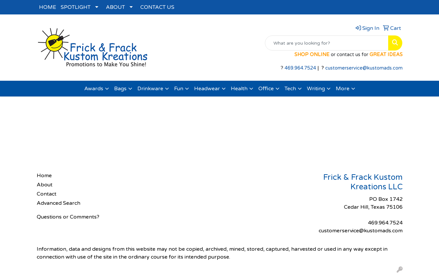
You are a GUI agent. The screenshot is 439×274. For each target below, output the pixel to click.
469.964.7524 (300, 68)
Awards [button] (93, 88)
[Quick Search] (327, 43)
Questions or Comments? (68, 217)
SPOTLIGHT (75, 7)
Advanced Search (58, 203)
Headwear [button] (207, 88)
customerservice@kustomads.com (364, 68)
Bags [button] (120, 88)
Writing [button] (316, 88)
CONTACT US (157, 7)
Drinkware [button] (150, 88)
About (44, 184)
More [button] (342, 88)
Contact (46, 194)
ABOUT (115, 7)
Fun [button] (178, 88)
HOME (47, 7)
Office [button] (266, 88)
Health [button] (239, 88)
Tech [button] (290, 88)
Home (44, 175)
